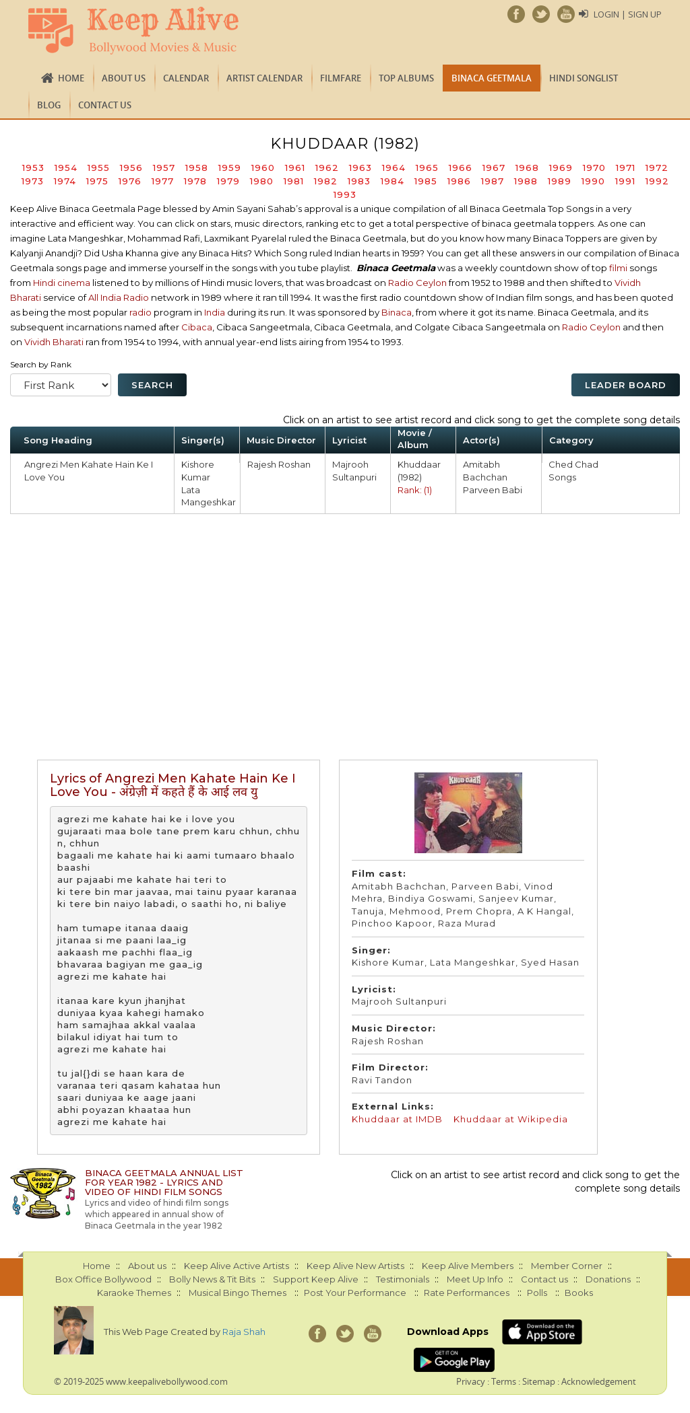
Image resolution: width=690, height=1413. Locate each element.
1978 (195, 181)
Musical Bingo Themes (237, 1292)
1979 (228, 181)
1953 (33, 167)
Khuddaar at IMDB (397, 1119)
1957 (164, 167)
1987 (492, 181)
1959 (229, 167)
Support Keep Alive (315, 1279)
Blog (49, 105)
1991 (625, 181)
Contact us (104, 105)
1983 (359, 181)
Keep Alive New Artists (355, 1265)
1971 (625, 167)
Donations (608, 1279)
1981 (294, 181)
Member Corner (566, 1265)
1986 (459, 181)
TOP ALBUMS (406, 78)
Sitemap (538, 1381)
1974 (65, 181)
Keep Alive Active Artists (236, 1265)
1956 (131, 167)
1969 (561, 167)
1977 (163, 181)
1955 (99, 167)
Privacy (470, 1381)
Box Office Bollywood (103, 1279)
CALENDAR (186, 78)
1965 (427, 167)
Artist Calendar (264, 78)
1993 (345, 194)
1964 (394, 167)
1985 (425, 181)
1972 (657, 167)
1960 (263, 167)
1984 (392, 181)
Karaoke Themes (134, 1292)
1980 (262, 181)
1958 (196, 167)
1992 (657, 181)
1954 (66, 167)
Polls (537, 1292)
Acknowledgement (598, 1381)
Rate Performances (466, 1292)
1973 (33, 181)
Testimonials (402, 1279)
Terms (503, 1381)
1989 (559, 181)
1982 (326, 181)
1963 (360, 167)
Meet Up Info (475, 1279)
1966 (460, 167)
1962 (327, 167)
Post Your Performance (355, 1292)
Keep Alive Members (467, 1265)
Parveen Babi (492, 489)
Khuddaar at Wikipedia (510, 1119)
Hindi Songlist (583, 78)
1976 (130, 181)
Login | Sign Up (628, 14)
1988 (526, 181)
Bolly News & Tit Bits (212, 1279)
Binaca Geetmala (491, 78)
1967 (493, 167)
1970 (594, 167)
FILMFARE (340, 78)
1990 (593, 181)
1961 (295, 167)
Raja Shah (243, 1331)
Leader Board (625, 384)
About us (124, 78)
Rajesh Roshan (279, 464)
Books (579, 1292)
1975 (97, 181)
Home (71, 78)
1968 (527, 167)
